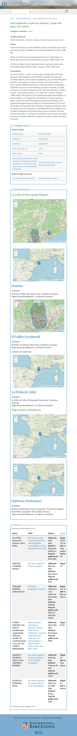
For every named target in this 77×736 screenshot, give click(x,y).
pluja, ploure (18, 134)
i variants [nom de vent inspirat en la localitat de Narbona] (25, 166)
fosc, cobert (17, 153)
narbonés (25, 158)
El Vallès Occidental (26, 337)
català (30, 31)
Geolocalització (22, 189)
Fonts (17, 524)
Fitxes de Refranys (23, 18)
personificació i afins (48, 178)
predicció (16, 143)
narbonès (33, 161)
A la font (64, 533)
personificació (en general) (23, 178)
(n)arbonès (17, 164)
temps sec (17, 139)
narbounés (17, 158)
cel (41, 148)
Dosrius (17, 286)
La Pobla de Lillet (24, 392)
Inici (12, 18)
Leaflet (44, 242)
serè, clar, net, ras (20, 148)
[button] (48, 233)
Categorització (22, 125)
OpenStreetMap (54, 242)
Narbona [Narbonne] (27, 501)
